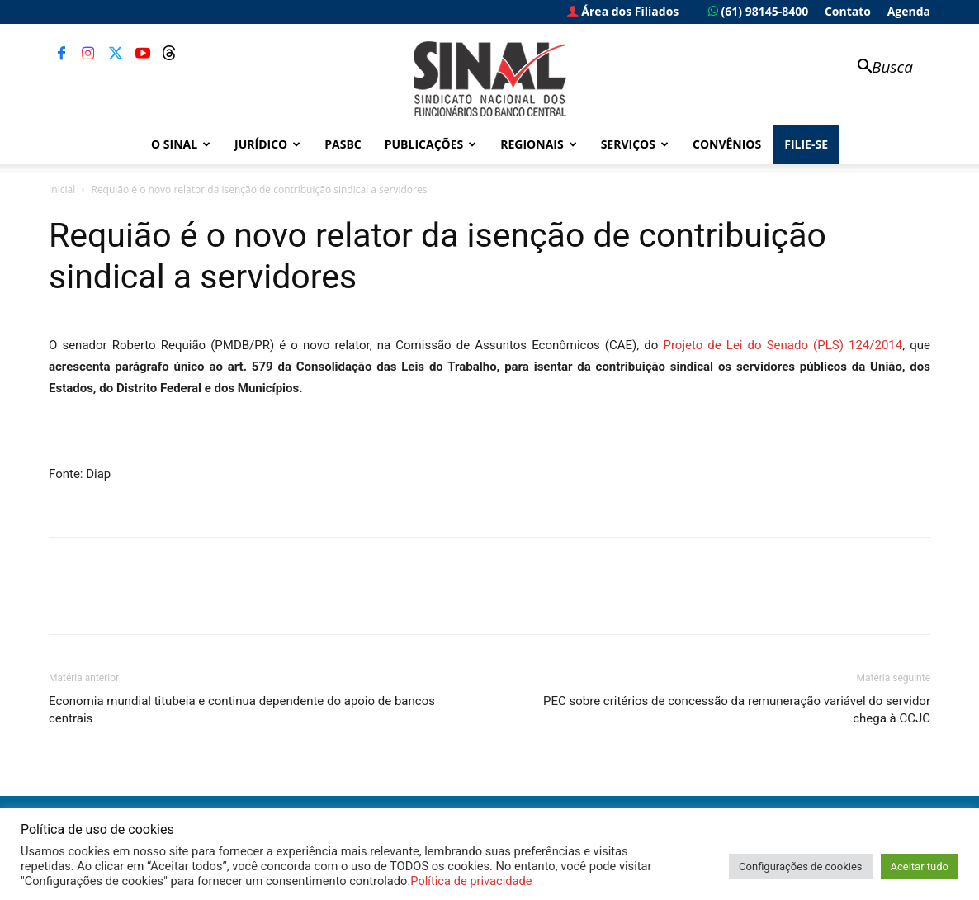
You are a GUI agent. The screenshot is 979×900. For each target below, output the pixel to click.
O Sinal (180, 144)
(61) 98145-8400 (758, 11)
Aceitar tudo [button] (919, 866)
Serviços (635, 144)
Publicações (431, 144)
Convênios (727, 144)
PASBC (343, 144)
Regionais (538, 144)
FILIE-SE (806, 144)
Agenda (908, 11)
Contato (848, 11)
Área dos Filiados (623, 11)
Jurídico (267, 144)
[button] (877, 68)
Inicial (62, 189)
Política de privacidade (471, 881)
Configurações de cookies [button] (800, 866)
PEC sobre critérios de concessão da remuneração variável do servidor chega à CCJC (736, 710)
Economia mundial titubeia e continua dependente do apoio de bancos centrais (242, 710)
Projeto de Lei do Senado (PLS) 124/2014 (782, 345)
